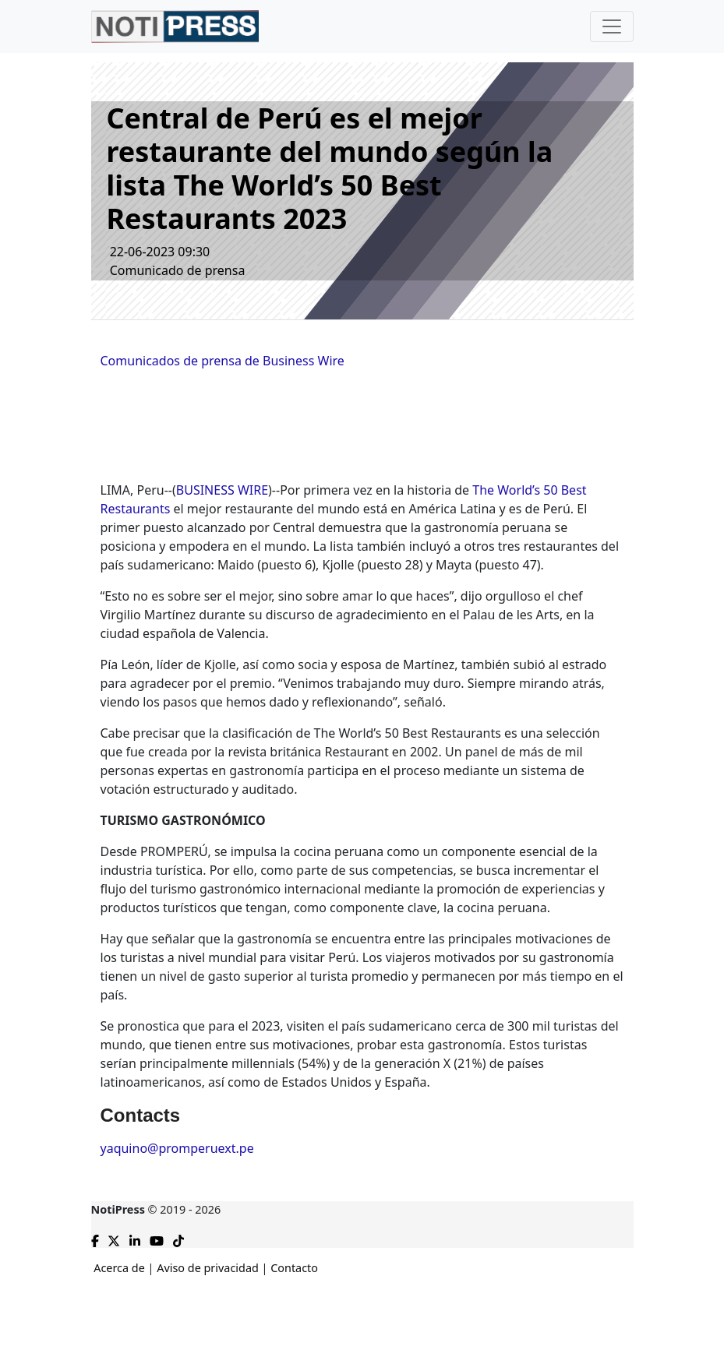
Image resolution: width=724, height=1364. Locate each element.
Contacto (294, 1267)
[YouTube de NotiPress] (157, 1238)
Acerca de (119, 1267)
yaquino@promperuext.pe (177, 1148)
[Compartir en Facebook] (95, 1238)
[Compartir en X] (114, 1238)
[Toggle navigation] (612, 26)
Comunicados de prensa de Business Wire (222, 360)
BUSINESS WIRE (222, 490)
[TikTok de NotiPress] (178, 1238)
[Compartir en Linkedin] (134, 1238)
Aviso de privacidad (208, 1267)
